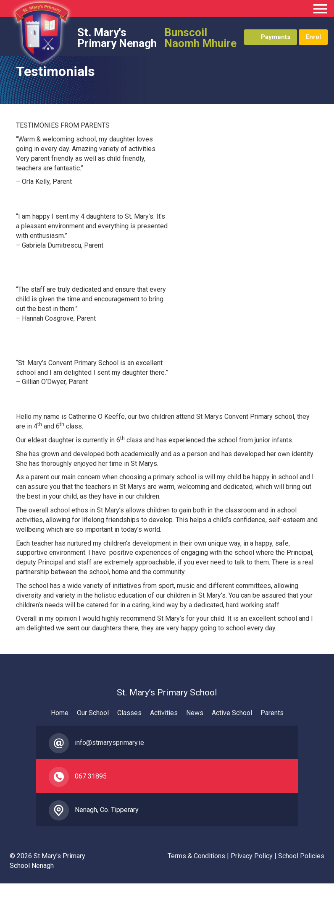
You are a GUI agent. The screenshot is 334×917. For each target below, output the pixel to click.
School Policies (301, 856)
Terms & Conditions (196, 856)
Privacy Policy (252, 856)
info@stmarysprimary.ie (109, 743)
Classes (129, 713)
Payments (275, 37)
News (194, 713)
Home (59, 713)
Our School (93, 713)
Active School (232, 713)
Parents (272, 713)
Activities (164, 713)
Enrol (313, 37)
